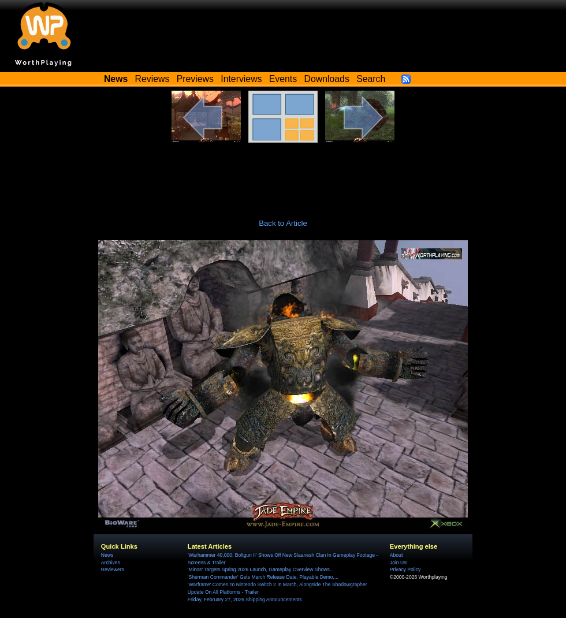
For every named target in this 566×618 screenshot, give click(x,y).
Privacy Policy (405, 569)
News (107, 555)
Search (370, 79)
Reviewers (112, 569)
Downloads (326, 79)
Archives (110, 562)
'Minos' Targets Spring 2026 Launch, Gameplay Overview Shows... (261, 569)
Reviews (152, 79)
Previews (195, 79)
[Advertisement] (283, 174)
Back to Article (283, 223)
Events (283, 79)
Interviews (241, 79)
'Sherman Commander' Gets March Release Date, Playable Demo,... (263, 577)
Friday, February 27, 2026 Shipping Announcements (245, 599)
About (396, 555)
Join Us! (399, 562)
